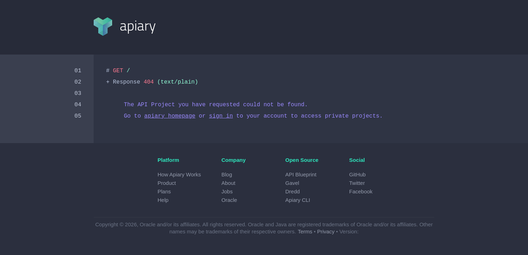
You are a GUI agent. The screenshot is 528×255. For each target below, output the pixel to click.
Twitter (357, 183)
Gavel (292, 183)
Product (167, 183)
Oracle (229, 200)
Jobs (227, 191)
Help (163, 200)
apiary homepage (170, 116)
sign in (221, 116)
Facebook (361, 191)
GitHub (357, 174)
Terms (305, 231)
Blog (226, 174)
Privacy (326, 231)
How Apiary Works (179, 174)
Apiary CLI (297, 200)
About (228, 183)
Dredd (292, 191)
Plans (164, 191)
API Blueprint (301, 174)
